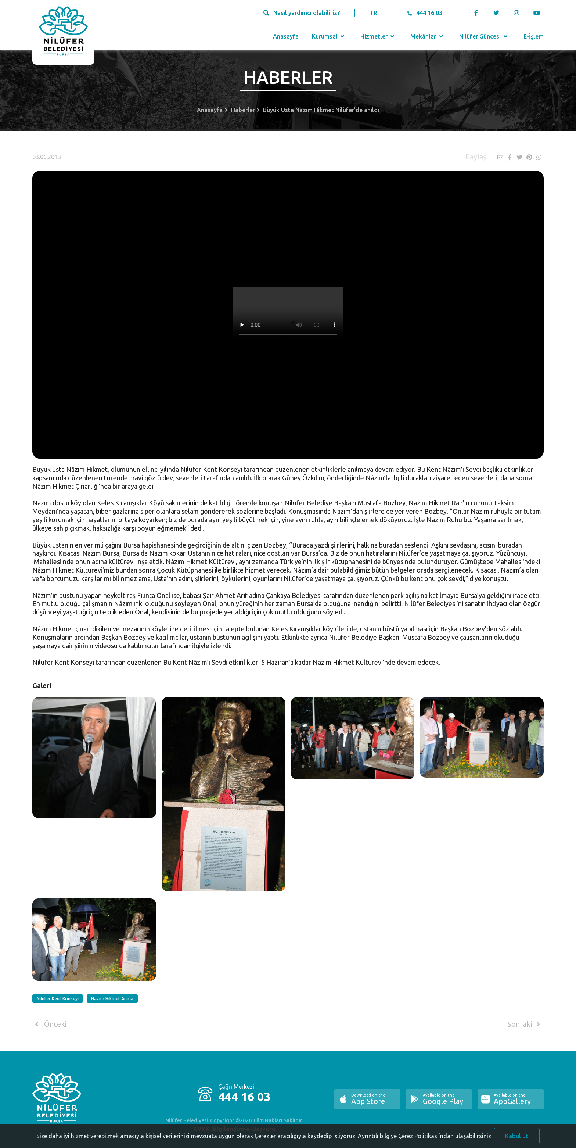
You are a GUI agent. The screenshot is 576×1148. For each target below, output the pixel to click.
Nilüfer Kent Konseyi (58, 998)
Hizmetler (378, 36)
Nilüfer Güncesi (484, 36)
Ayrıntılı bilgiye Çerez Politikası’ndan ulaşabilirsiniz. (425, 1138)
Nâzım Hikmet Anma (112, 998)
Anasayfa (286, 36)
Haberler (243, 110)
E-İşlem (533, 36)
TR (373, 13)
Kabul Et (516, 1138)
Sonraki (525, 1024)
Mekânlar (427, 36)
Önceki (49, 1024)
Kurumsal (329, 36)
